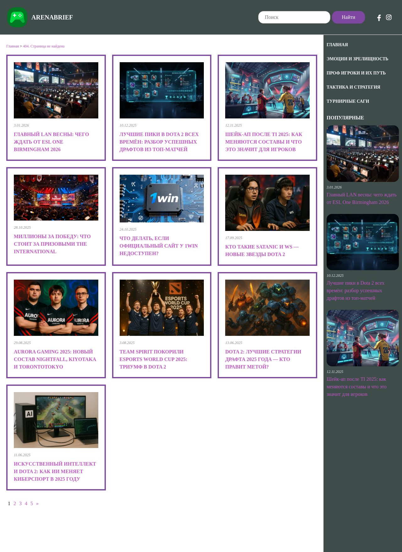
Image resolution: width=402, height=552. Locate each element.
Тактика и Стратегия (353, 87)
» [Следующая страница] (37, 503)
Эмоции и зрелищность (357, 59)
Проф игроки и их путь (356, 73)
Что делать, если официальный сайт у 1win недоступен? (159, 246)
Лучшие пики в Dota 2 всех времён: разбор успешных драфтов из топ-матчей (355, 290)
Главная (337, 44)
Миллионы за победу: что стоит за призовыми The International (52, 244)
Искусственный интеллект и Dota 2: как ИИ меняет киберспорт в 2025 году (55, 471)
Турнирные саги (348, 101)
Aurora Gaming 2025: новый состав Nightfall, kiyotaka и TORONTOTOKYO (55, 359)
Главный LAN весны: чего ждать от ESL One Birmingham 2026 (51, 142)
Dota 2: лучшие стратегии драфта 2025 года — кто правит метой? (263, 359)
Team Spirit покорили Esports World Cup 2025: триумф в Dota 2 (153, 359)
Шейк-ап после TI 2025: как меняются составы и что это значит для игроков (357, 386)
